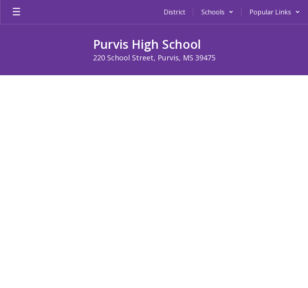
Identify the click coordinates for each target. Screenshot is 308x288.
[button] (217, 12)
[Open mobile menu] (16, 12)
